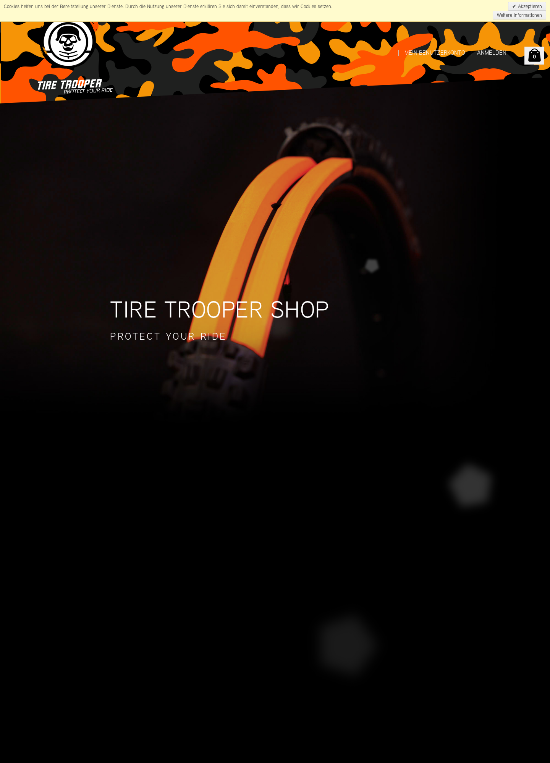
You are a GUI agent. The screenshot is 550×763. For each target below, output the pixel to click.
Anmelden (491, 52)
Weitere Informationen (519, 15)
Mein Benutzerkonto (434, 52)
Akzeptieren (529, 6)
